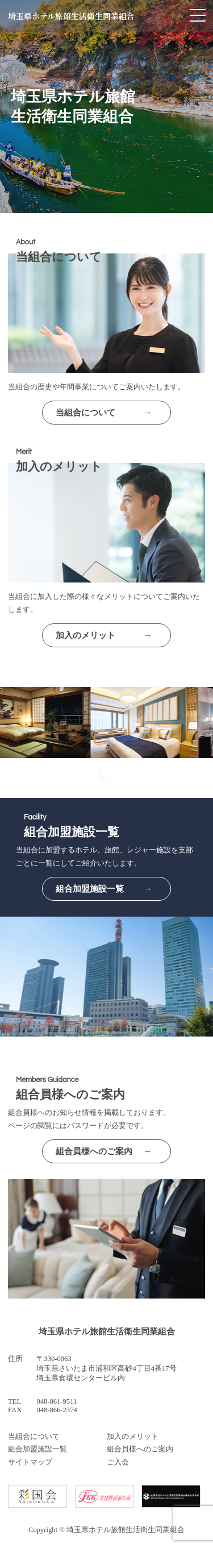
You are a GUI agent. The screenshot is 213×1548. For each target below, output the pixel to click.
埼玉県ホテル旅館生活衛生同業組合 (71, 16)
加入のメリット (132, 1437)
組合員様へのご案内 (140, 1449)
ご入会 (118, 1462)
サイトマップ (30, 1462)
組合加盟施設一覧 (37, 1449)
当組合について (34, 1437)
